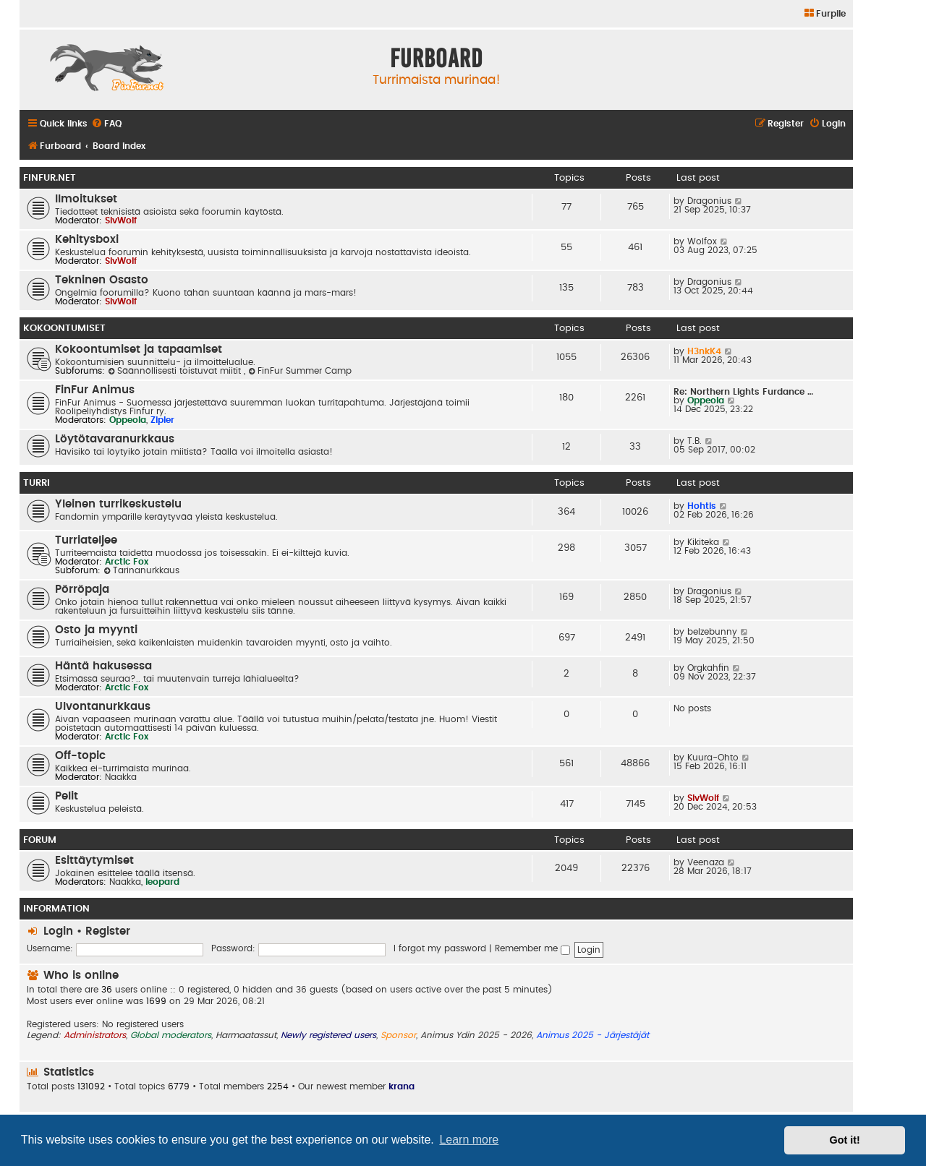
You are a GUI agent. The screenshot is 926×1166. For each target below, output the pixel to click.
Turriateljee (86, 540)
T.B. (694, 441)
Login (58, 931)
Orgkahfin (708, 668)
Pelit (66, 796)
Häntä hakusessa (103, 666)
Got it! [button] (845, 1140)
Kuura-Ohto (713, 757)
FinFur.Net (49, 178)
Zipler (162, 420)
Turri (36, 483)
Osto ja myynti (96, 630)
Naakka (121, 777)
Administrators (95, 1035)
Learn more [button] (468, 1139)
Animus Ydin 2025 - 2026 (476, 1035)
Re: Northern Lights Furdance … (743, 391)
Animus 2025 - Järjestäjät (592, 1035)
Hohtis (701, 506)
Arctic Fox (126, 561)
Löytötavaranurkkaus (114, 439)
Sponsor (398, 1035)
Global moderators (170, 1035)
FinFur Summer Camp (300, 370)
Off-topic (80, 755)
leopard (162, 882)
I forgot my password (440, 948)
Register (107, 931)
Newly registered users (328, 1035)
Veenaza (705, 862)
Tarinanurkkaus (141, 570)
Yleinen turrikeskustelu (118, 504)
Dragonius (709, 201)
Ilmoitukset (86, 199)
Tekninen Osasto (101, 280)
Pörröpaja (82, 589)
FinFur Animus (95, 390)
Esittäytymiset (94, 860)
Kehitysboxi (87, 239)
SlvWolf (121, 220)
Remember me (532, 948)
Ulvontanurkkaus (102, 706)
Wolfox (702, 241)
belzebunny (712, 631)
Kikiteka (703, 542)
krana (401, 1086)
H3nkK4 (704, 351)
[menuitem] (824, 14)
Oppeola (127, 420)
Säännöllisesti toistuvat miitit (176, 370)
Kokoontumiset (64, 328)
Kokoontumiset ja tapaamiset (138, 349)
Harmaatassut (246, 1035)
